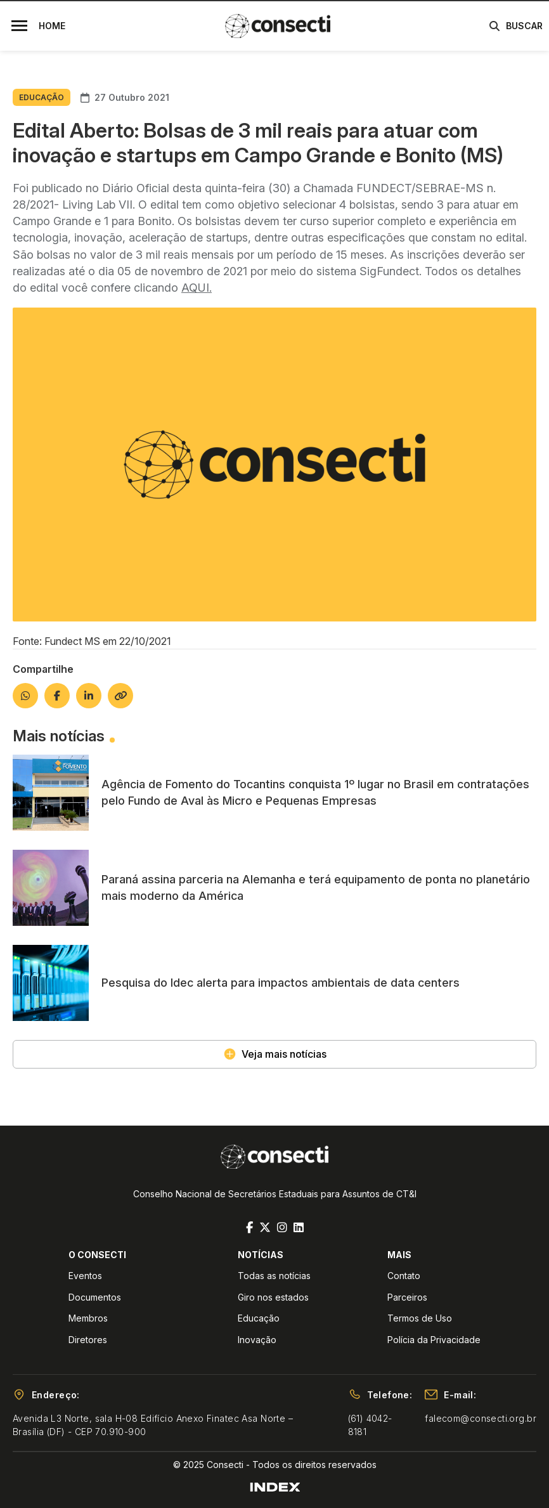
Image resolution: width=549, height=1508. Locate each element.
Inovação (257, 1339)
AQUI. (196, 287)
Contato (403, 1275)
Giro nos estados (273, 1297)
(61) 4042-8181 (370, 1425)
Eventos (85, 1275)
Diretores (87, 1339)
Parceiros (407, 1297)
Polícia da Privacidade (434, 1339)
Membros (88, 1318)
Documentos (94, 1297)
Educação (259, 1318)
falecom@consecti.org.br (480, 1418)
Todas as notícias (274, 1275)
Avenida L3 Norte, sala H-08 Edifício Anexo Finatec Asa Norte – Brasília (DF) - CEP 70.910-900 (153, 1425)
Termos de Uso (419, 1318)
